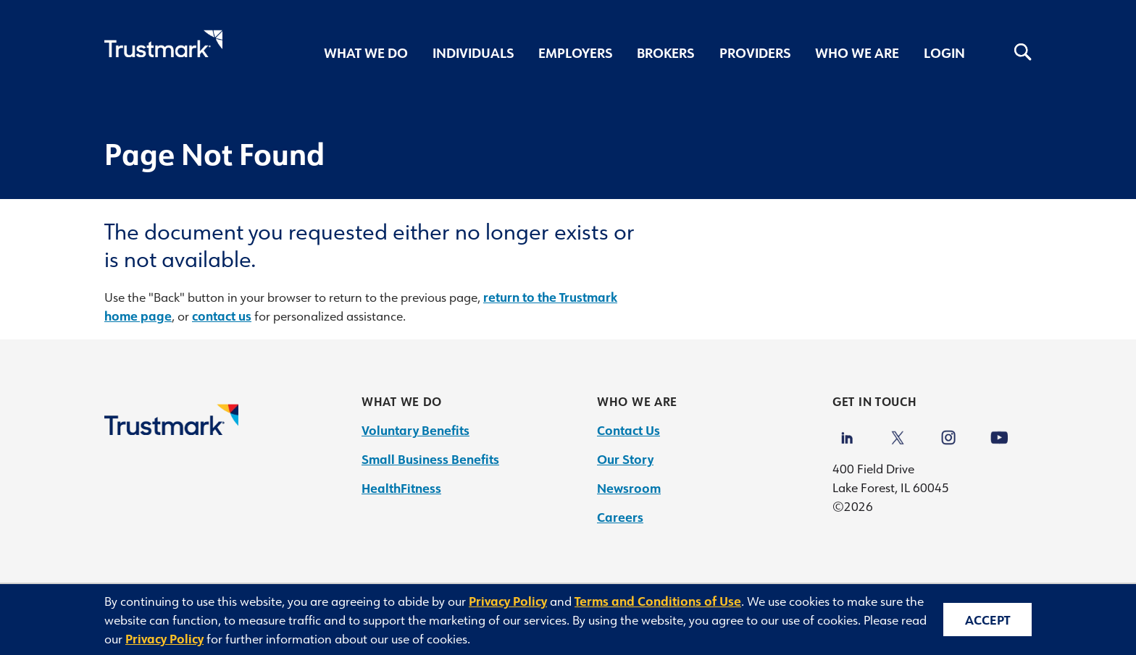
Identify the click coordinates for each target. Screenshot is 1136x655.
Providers (754, 53)
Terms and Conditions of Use (658, 601)
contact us (221, 316)
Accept (987, 619)
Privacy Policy (508, 601)
